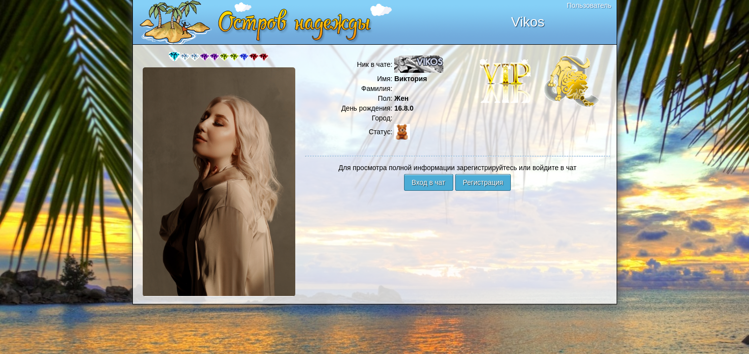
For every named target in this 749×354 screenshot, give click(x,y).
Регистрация (483, 182)
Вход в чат (428, 182)
